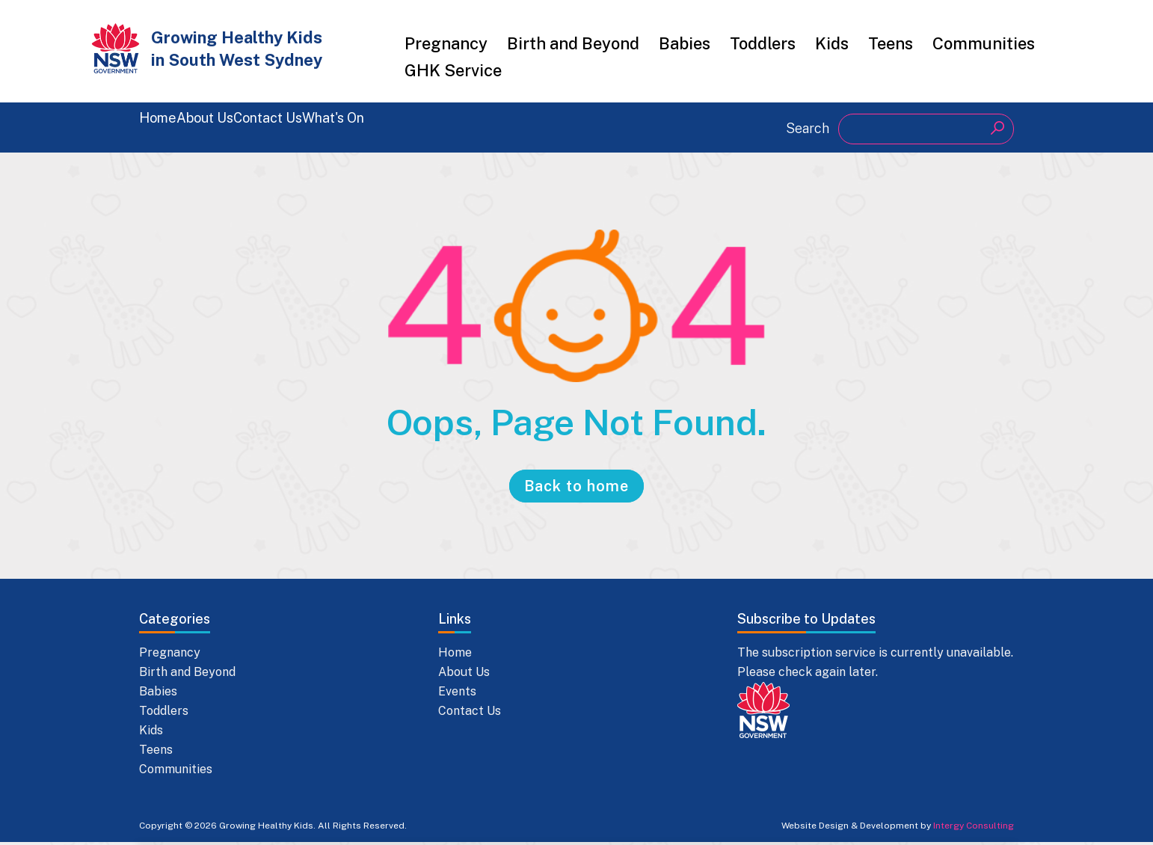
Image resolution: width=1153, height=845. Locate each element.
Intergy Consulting (973, 828)
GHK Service (453, 70)
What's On (464, 127)
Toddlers (763, 43)
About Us (249, 127)
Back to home (576, 489)
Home (162, 127)
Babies (684, 43)
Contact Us (356, 127)
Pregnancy (446, 43)
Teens (890, 43)
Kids (832, 43)
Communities (983, 43)
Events (457, 694)
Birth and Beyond (573, 43)
